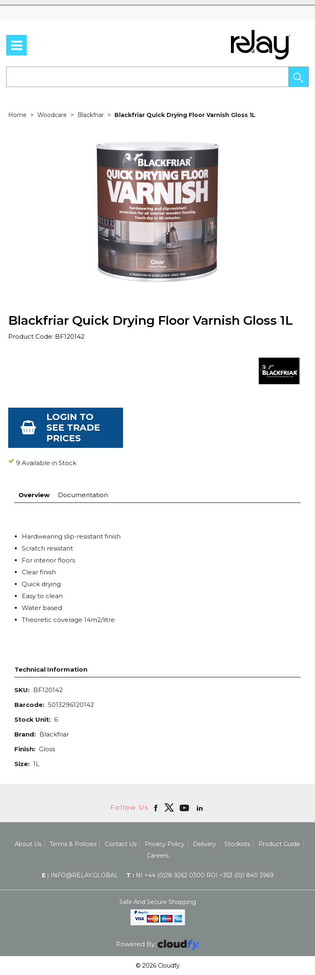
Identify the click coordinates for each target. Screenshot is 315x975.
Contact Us (121, 844)
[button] (298, 77)
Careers (158, 855)
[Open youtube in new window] (185, 807)
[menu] (16, 45)
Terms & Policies (73, 844)
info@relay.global (80, 875)
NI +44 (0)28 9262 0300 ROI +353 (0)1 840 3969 (200, 875)
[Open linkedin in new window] (200, 807)
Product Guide (279, 844)
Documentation (83, 495)
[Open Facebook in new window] (156, 807)
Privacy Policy (165, 844)
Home (17, 115)
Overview (34, 495)
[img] (168, 807)
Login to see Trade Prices (73, 427)
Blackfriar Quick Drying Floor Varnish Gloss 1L (185, 115)
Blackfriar (91, 115)
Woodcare (52, 115)
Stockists (237, 844)
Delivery (204, 844)
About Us (28, 844)
